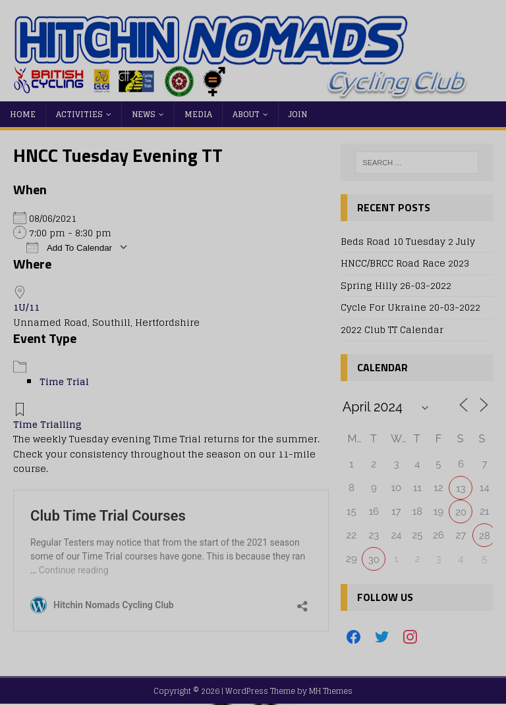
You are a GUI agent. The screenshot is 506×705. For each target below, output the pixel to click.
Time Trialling (47, 424)
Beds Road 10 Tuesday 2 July (408, 241)
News (143, 114)
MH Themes (330, 691)
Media (198, 114)
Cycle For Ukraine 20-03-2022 (410, 307)
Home (23, 114)
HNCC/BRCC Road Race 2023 (405, 263)
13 (460, 488)
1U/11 (26, 307)
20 (460, 512)
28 (484, 536)
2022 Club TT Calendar (392, 329)
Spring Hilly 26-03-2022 (396, 285)
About (246, 114)
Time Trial (64, 381)
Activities (79, 114)
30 (374, 559)
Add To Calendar (69, 247)
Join (298, 114)
